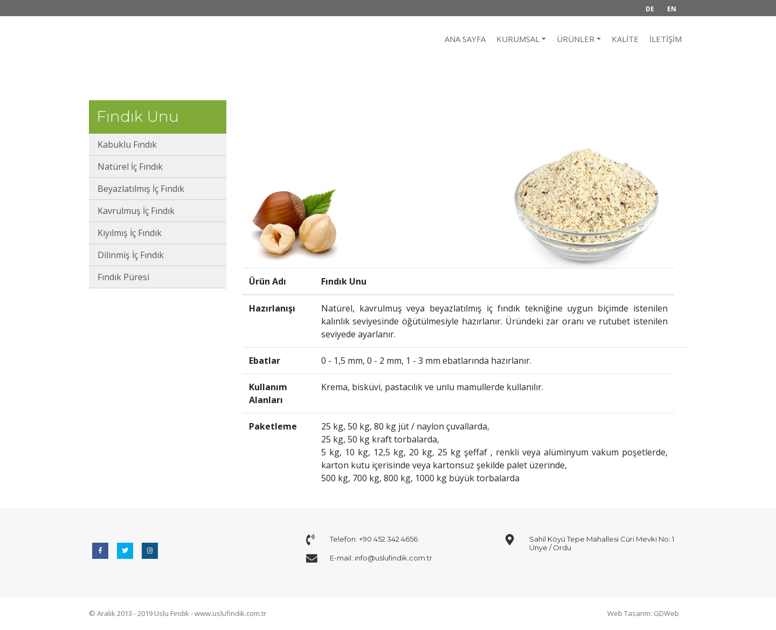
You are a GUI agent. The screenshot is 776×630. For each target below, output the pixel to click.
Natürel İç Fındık (130, 166)
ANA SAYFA (465, 38)
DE (650, 8)
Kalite (625, 38)
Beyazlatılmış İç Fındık (141, 189)
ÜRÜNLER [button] (575, 38)
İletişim (665, 38)
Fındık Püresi (123, 277)
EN (671, 8)
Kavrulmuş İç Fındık (136, 211)
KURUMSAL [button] (517, 38)
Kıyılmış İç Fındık (130, 233)
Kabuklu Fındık (127, 144)
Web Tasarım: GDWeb (643, 613)
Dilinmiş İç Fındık (131, 255)
